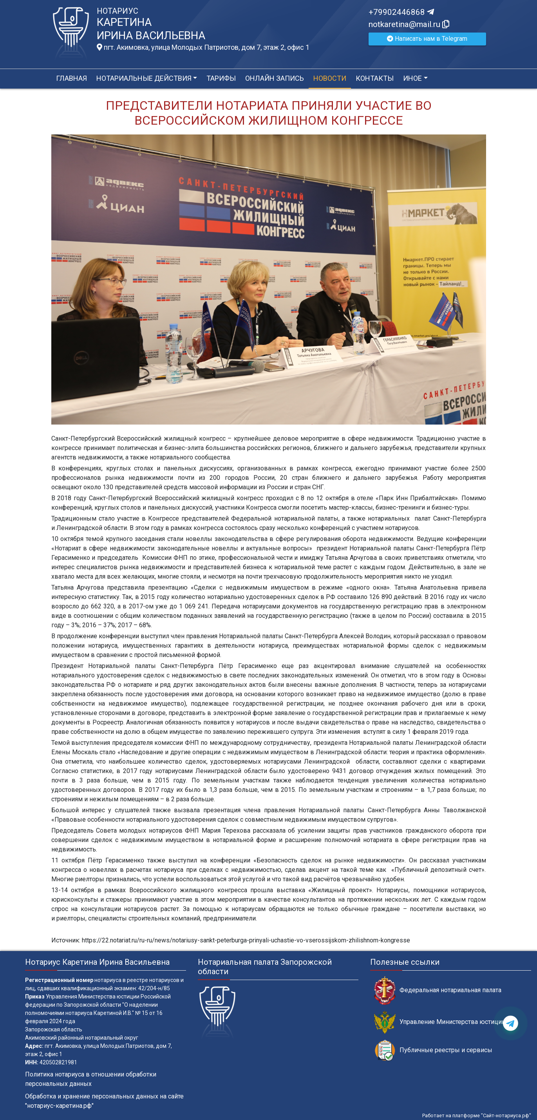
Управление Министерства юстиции (439, 1022)
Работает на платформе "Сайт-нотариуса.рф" (476, 1115)
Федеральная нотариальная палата (437, 990)
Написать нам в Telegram (427, 38)
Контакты (375, 78)
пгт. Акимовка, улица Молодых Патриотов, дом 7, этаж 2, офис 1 (203, 47)
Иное (412, 78)
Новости (329, 78)
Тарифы (221, 78)
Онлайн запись (274, 78)
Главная (71, 78)
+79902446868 (401, 12)
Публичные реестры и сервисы (433, 1050)
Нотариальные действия (144, 78)
